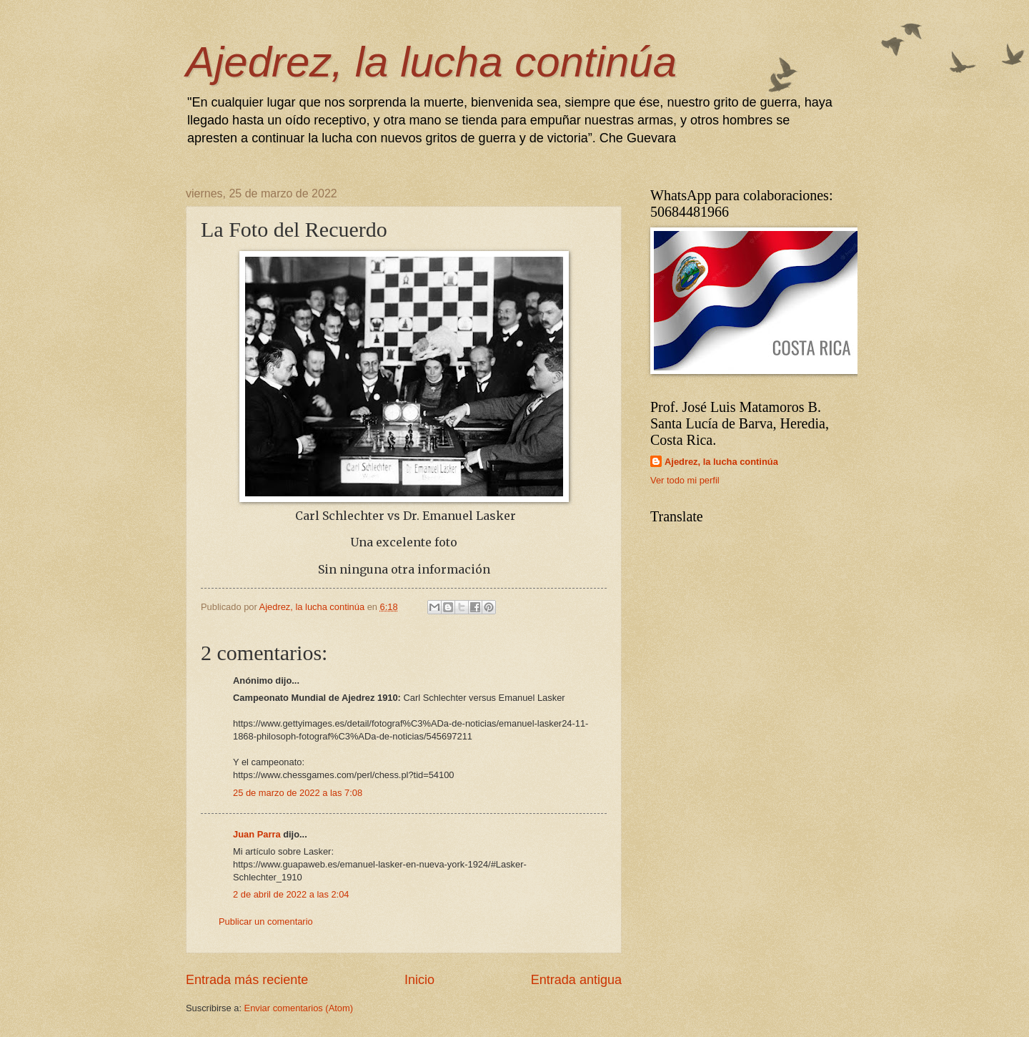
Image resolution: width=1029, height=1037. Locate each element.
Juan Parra (257, 834)
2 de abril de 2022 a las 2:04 (291, 894)
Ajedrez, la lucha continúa (431, 62)
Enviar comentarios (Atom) (298, 1008)
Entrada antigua (576, 980)
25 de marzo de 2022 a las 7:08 (297, 792)
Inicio (419, 980)
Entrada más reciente (247, 980)
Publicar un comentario (266, 921)
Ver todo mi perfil (685, 480)
